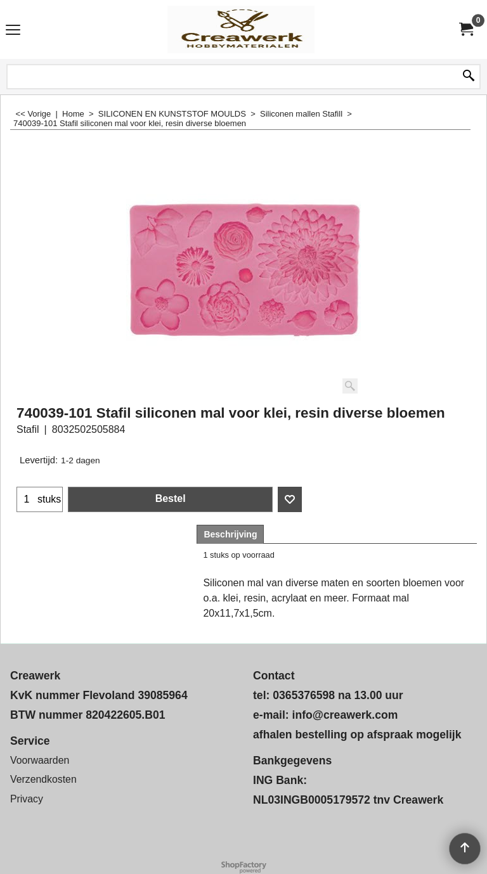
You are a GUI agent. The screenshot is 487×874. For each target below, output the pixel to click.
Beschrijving (230, 534)
